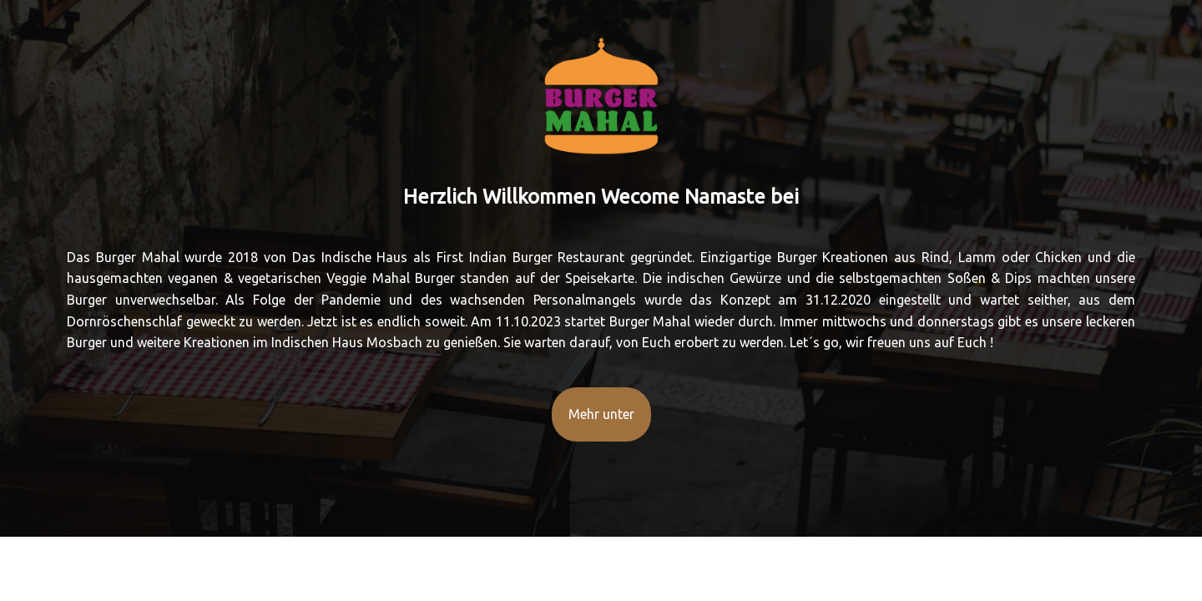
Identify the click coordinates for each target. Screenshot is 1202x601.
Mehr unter (601, 414)
